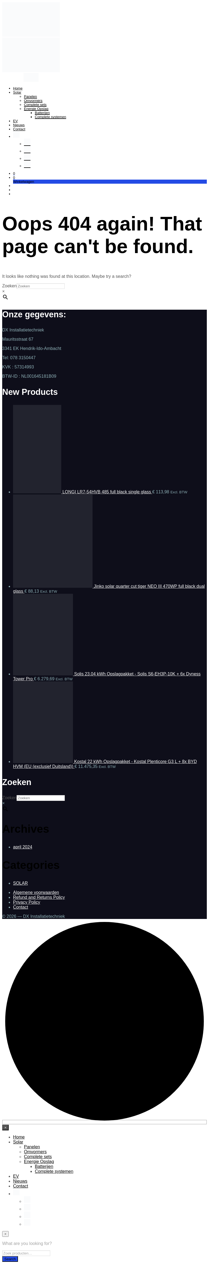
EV (15, 121)
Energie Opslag (36, 109)
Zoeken (9, 286)
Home (18, 88)
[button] (14, 173)
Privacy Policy (26, 902)
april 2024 (22, 847)
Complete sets (35, 105)
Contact (19, 129)
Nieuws (19, 125)
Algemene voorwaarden (36, 892)
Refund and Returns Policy (39, 897)
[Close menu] (5, 1127)
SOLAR (20, 883)
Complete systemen (50, 117)
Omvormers (33, 101)
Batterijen (42, 113)
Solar (17, 92)
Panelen (30, 96)
